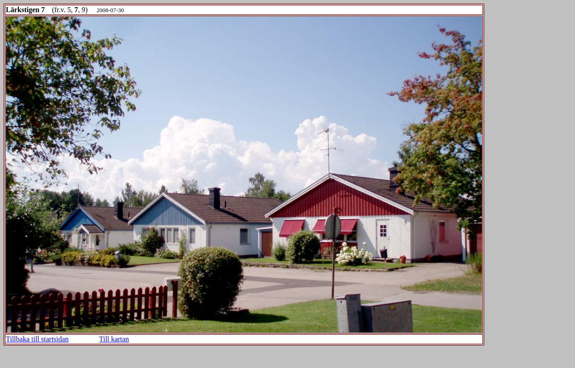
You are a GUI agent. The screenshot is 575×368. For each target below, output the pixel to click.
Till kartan (114, 339)
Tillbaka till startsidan (37, 339)
